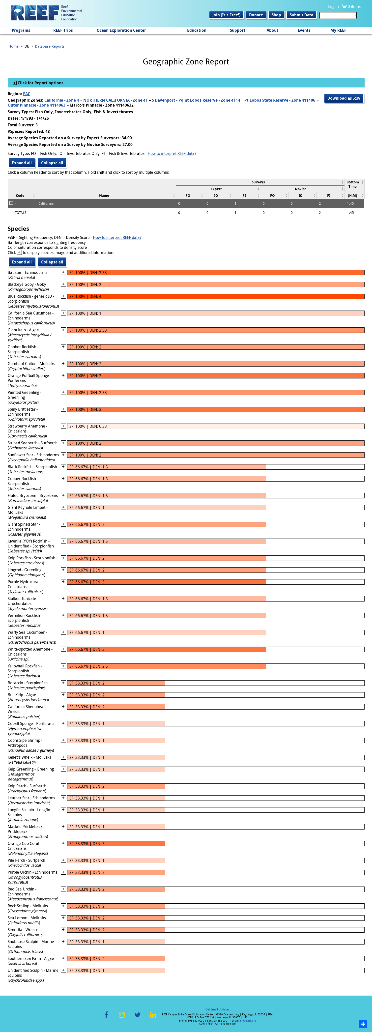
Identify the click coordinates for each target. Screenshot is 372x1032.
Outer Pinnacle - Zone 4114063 (36, 105)
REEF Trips (63, 30)
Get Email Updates (217, 1009)
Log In (333, 6)
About (272, 30)
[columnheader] (260, 182)
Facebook (106, 1017)
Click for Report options (40, 83)
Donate (256, 15)
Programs (21, 30)
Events (304, 30)
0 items (354, 6)
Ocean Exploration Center (121, 30)
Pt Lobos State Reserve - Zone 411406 (279, 100)
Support (237, 30)
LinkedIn (153, 1017)
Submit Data (301, 15)
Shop (276, 15)
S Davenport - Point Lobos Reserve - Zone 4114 (196, 100)
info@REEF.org (247, 1020)
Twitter (137, 1017)
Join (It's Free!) (226, 15)
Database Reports (50, 46)
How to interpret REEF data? (172, 153)
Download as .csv (343, 98)
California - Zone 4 (61, 100)
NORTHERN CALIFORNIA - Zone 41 (115, 100)
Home (13, 46)
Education (196, 30)
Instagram (122, 1017)
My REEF (338, 30)
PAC (26, 93)
